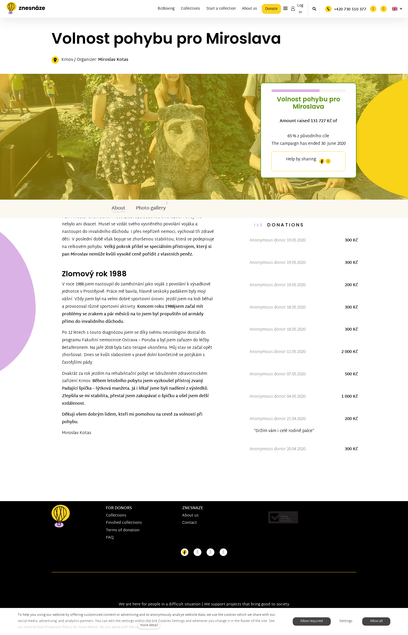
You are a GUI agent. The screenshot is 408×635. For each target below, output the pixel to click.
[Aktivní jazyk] (397, 9)
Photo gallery (151, 208)
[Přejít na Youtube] (210, 552)
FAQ (110, 537)
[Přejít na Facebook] (185, 552)
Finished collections (124, 522)
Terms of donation (122, 530)
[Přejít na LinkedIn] (223, 552)
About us (190, 515)
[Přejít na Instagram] (197, 552)
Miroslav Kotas (113, 60)
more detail (149, 626)
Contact (189, 522)
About (118, 208)
